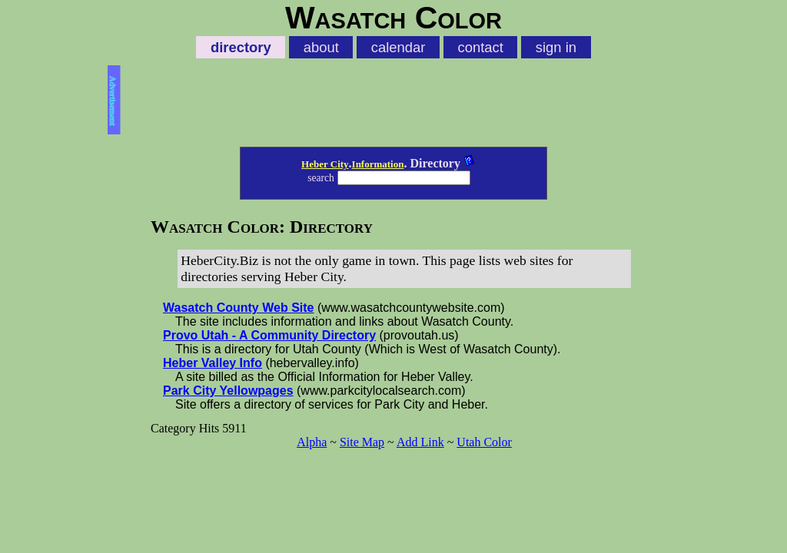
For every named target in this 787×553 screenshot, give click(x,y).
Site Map (362, 442)
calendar (398, 47)
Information (378, 164)
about (321, 47)
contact (480, 47)
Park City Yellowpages (228, 390)
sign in (556, 47)
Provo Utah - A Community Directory (269, 335)
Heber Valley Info (212, 362)
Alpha (312, 442)
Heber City (325, 164)
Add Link (420, 442)
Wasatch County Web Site (238, 307)
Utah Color (484, 442)
